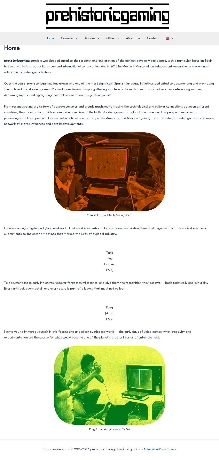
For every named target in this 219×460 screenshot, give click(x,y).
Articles (92, 38)
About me (133, 38)
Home (50, 38)
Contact (153, 38)
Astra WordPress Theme (159, 449)
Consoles (69, 38)
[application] (76, 38)
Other (112, 38)
